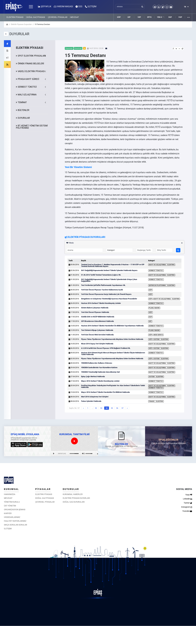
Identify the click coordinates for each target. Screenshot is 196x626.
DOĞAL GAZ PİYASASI (35, 17)
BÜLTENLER (23, 110)
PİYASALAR (43, 489)
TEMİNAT (22, 102)
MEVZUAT (74, 17)
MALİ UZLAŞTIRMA (27, 94)
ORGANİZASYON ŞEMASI (14, 509)
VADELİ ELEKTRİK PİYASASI (31, 71)
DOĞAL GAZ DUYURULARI (74, 502)
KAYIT (28, 79)
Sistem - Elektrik (161, 339)
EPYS (149, 17)
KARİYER (8, 513)
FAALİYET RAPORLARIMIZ (15, 521)
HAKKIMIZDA (9, 494)
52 (96, 408)
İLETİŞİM (8, 529)
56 (117, 408)
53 (101, 408)
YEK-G (159, 17)
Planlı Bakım (154, 308)
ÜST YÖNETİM (10, 506)
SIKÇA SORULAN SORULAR (15, 525)
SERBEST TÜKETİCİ (27, 87)
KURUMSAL (11, 489)
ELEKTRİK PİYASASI (15, 17)
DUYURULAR (24, 118)
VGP (180, 17)
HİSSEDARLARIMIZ (12, 517)
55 (112, 408)
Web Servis (158, 335)
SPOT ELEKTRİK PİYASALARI (32, 55)
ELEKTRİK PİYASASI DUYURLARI (76, 498)
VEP (139, 17)
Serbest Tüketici (156, 270)
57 (122, 408)
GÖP (119, 17)
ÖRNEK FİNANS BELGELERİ (31, 63)
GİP (129, 17)
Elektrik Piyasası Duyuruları (21, 24)
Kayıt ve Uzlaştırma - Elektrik (161, 264)
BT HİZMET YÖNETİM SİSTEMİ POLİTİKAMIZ (32, 126)
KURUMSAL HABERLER (73, 494)
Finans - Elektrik (156, 401)
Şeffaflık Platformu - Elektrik (161, 285)
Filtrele (124, 243)
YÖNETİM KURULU (12, 502)
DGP (150, 317)
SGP (170, 17)
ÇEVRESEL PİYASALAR (57, 17)
